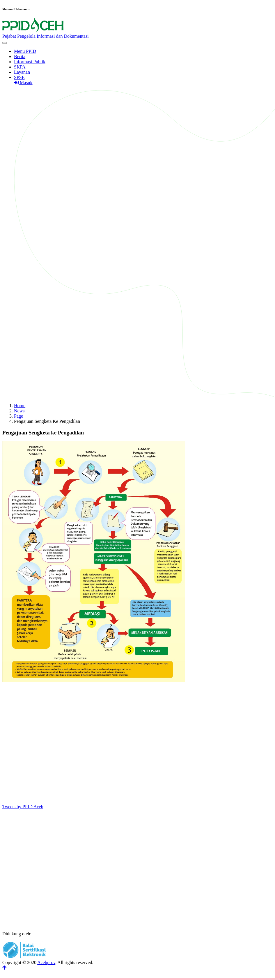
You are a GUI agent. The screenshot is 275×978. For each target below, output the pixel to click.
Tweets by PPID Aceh (22, 806)
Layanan (22, 72)
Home (19, 405)
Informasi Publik (29, 61)
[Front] (137, 33)
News (19, 410)
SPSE (19, 77)
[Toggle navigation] (4, 43)
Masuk (23, 82)
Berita (19, 56)
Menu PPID (25, 51)
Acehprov (46, 962)
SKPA (19, 66)
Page (18, 416)
